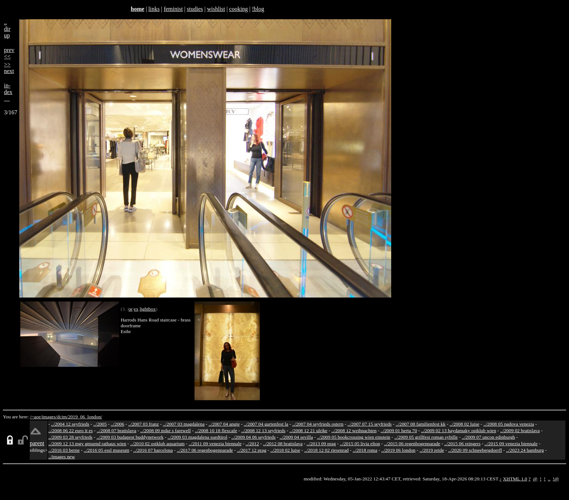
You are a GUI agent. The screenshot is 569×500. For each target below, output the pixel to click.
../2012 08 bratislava (283, 443)
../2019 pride (431, 450)
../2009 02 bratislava (520, 430)
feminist (173, 9)
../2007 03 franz (143, 424)
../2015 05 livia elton (360, 443)
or (130, 309)
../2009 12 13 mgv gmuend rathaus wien (87, 443)
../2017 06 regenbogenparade (205, 450)
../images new (61, 456)
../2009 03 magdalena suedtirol (198, 437)
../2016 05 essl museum (107, 450)
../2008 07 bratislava (116, 430)
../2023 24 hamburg (525, 450)
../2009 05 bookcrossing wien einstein (353, 437)
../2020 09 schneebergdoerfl (475, 450)
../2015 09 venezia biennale (510, 443)
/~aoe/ (36, 416)
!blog (258, 9)
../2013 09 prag (321, 443)
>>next (9, 67)
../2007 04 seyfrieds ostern (317, 424)
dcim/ (62, 416)
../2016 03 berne (64, 450)
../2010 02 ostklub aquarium (157, 443)
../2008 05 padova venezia (508, 424)
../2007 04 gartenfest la (266, 424)
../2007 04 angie (224, 424)
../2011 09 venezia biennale (215, 443)
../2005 (100, 424)
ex (136, 309)
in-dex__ (8, 92)
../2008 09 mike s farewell (165, 430)
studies (195, 9)
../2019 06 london (398, 450)
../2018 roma (365, 450)
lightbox (148, 309)
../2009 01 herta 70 (399, 430)
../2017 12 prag (251, 450)
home (137, 9)
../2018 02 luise (285, 450)
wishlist (216, 9)
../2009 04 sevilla (296, 437)
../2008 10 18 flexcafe (216, 430)
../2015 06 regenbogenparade (412, 443)
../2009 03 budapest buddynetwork (130, 437)
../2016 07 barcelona (153, 450)
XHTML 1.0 (515, 478)
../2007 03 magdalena (184, 424)
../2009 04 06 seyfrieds (254, 437)
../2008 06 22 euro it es (70, 430)
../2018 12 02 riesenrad (326, 450)
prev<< (9, 53)
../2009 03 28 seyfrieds (70, 437)
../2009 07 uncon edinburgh (488, 437)
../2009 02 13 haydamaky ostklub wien (458, 430)
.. (549, 478)
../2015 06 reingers (462, 443)
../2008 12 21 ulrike (308, 430)
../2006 (117, 424)
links (154, 9)
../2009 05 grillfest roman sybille (426, 437)
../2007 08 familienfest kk (420, 424)
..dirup (7, 28)
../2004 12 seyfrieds (70, 424)
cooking (238, 9)
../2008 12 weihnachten (353, 430)
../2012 (252, 443)
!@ (556, 478)
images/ (49, 416)
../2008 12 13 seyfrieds (263, 430)
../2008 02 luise (464, 424)
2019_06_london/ (85, 416)
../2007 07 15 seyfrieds (369, 424)
